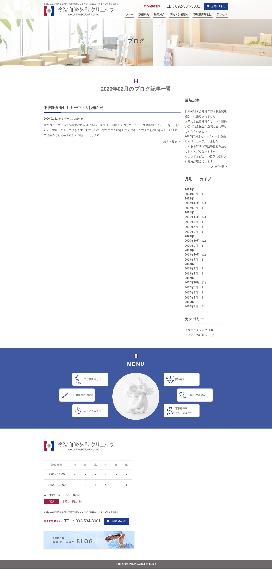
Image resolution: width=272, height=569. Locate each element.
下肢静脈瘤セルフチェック (184, 410)
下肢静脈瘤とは (202, 14)
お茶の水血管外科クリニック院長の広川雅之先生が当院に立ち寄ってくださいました (206, 126)
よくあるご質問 (93, 410)
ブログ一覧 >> (219, 166)
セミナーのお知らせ (197, 334)
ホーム (129, 14)
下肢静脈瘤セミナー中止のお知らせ (74, 108)
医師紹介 (159, 14)
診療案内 (144, 14)
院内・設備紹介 (179, 14)
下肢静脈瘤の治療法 (83, 395)
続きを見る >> (172, 141)
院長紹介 (181, 379)
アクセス (222, 14)
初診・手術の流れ (199, 395)
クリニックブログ (196, 329)
